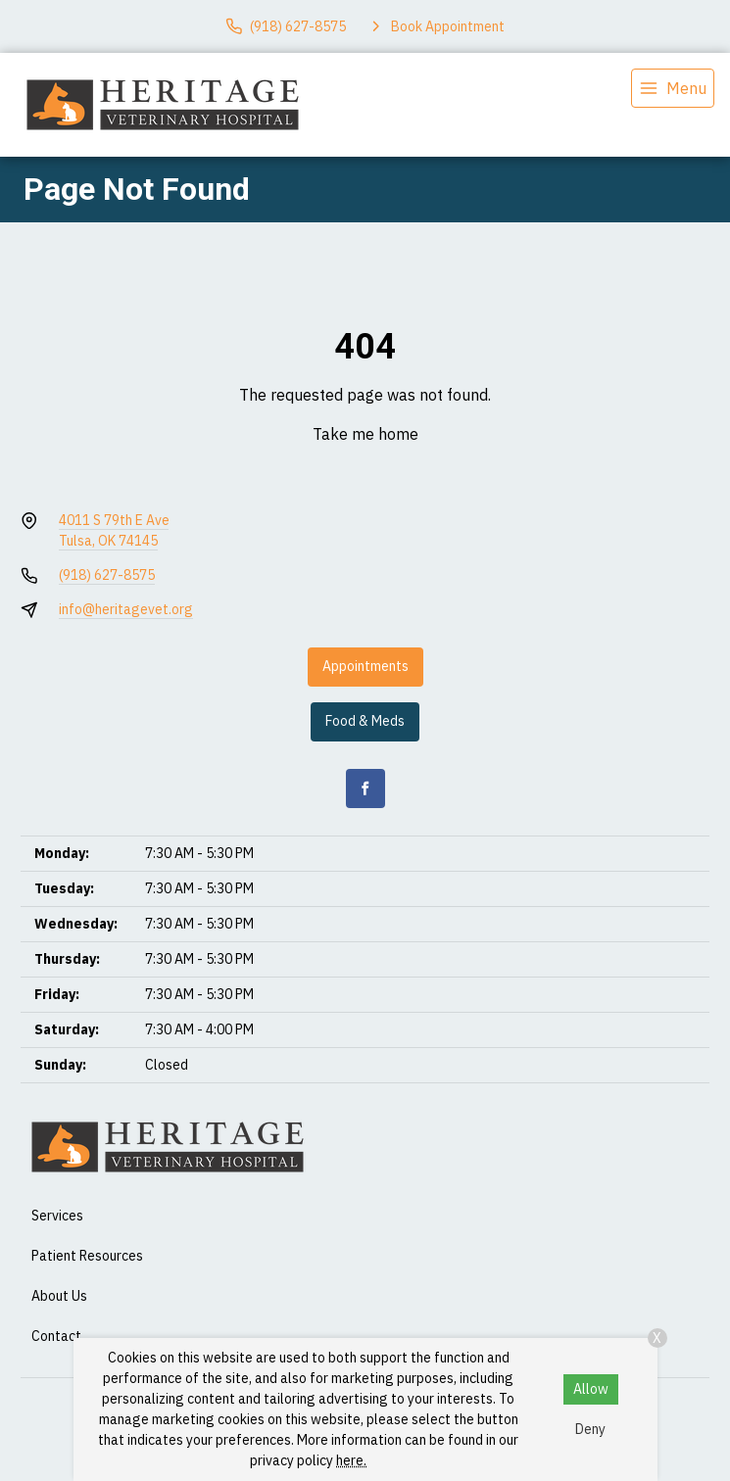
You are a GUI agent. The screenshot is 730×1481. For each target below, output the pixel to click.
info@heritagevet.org (126, 609)
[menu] (672, 88)
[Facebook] (365, 788)
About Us (59, 1296)
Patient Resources (87, 1256)
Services (57, 1215)
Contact (56, 1336)
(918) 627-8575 (107, 575)
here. (351, 1460)
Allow (590, 1389)
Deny (590, 1429)
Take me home (365, 434)
